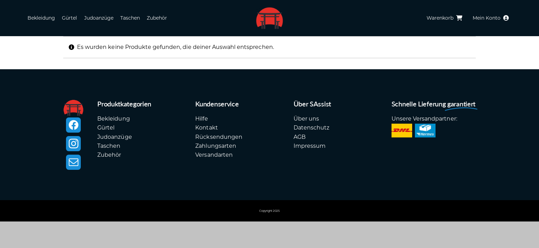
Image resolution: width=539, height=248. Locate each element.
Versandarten (213, 155)
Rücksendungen (218, 137)
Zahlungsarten (215, 146)
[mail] (73, 162)
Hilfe (201, 118)
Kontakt (206, 127)
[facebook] (73, 125)
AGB (300, 137)
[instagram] (73, 143)
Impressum (310, 146)
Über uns (306, 118)
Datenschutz (311, 127)
